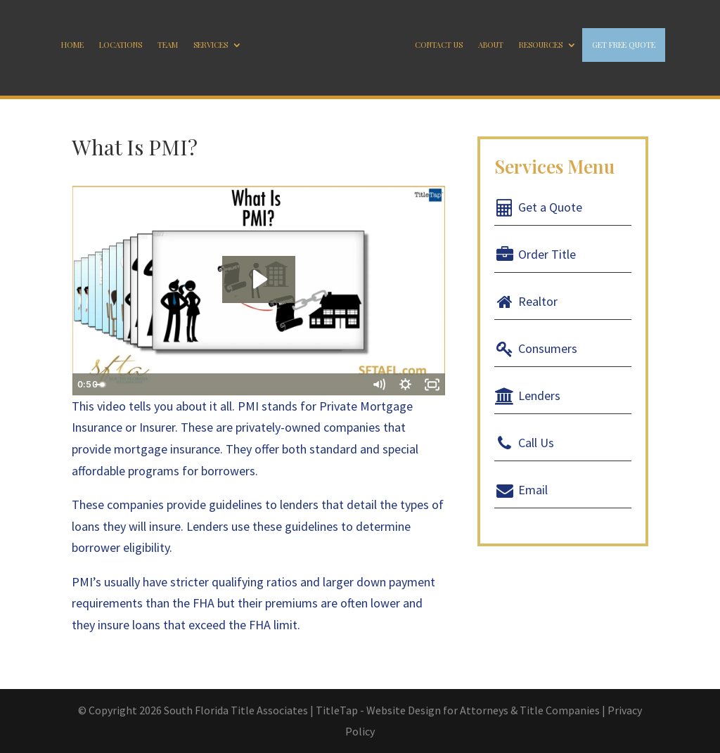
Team (168, 44)
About (490, 44)
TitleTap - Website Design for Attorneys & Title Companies (458, 710)
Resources (540, 44)
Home (72, 44)
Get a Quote (538, 207)
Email (521, 490)
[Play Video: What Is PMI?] (258, 279)
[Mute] (379, 384)
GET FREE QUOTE (623, 44)
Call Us (524, 443)
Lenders (527, 395)
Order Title (535, 254)
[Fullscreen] (432, 384)
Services (210, 44)
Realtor (526, 301)
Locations (120, 44)
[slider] (244, 384)
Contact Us (439, 44)
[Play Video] (85, 384)
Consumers (536, 348)
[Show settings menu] (405, 384)
